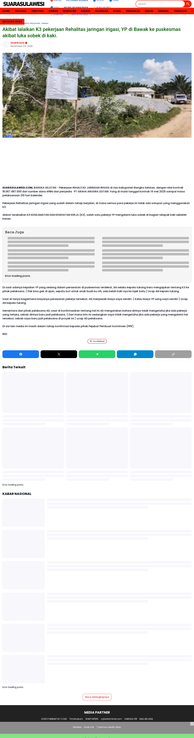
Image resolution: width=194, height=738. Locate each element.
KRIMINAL (163, 11)
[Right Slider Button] (191, 11)
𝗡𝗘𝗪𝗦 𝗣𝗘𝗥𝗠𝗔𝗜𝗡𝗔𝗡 (76, 7)
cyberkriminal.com (111, 719)
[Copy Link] (173, 354)
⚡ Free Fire (56, 14)
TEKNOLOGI (180, 11)
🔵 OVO (54, 7)
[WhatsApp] (135, 354)
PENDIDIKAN (133, 11)
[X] (59, 354)
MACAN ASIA (146, 719)
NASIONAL (21, 11)
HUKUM (149, 11)
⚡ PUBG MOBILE (102, 7)
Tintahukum (76, 719)
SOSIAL (117, 11)
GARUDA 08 (130, 719)
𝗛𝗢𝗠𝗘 (6, 11)
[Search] (160, 4)
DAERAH (53, 11)
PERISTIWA (38, 11)
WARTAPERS (91, 719)
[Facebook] (20, 354)
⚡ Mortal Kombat (80, 14)
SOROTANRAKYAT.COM (54, 719)
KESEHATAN (69, 11)
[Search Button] (188, 4)
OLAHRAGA (101, 11)
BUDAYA (85, 11)
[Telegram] (97, 354)
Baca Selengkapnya (97, 697)
